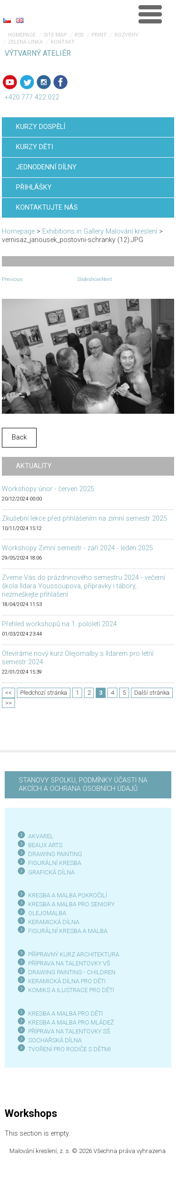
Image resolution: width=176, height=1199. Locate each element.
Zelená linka (25, 42)
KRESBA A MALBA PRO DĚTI (65, 1013)
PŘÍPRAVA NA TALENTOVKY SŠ (69, 1031)
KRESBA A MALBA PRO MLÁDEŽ (71, 1022)
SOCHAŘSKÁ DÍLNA (55, 1040)
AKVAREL (41, 836)
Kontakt (63, 42)
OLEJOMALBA (47, 913)
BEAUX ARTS (45, 845)
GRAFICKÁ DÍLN (49, 872)
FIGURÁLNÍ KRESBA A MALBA (67, 930)
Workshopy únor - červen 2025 (48, 489)
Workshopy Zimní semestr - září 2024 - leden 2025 (77, 548)
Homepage (22, 35)
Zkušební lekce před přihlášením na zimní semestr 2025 (84, 519)
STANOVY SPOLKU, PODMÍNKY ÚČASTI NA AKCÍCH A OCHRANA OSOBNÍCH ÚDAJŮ (83, 784)
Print (99, 35)
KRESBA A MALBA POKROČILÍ (67, 895)
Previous (12, 279)
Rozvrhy (126, 35)
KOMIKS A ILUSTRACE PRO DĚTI (71, 990)
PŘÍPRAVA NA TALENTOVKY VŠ (69, 963)
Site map (55, 35)
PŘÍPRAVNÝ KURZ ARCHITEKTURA (73, 954)
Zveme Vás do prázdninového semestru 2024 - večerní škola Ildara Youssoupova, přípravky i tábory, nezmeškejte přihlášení (83, 586)
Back (19, 437)
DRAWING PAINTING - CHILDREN (71, 972)
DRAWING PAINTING (55, 854)
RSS (79, 35)
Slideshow (89, 279)
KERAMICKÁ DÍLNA (53, 922)
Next (106, 279)
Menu (150, 14)
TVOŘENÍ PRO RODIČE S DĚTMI (69, 1049)
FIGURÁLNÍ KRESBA (54, 862)
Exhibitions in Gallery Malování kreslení (99, 231)
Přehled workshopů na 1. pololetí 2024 (59, 624)
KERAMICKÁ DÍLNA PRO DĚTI (67, 981)
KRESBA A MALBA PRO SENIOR (69, 904)
